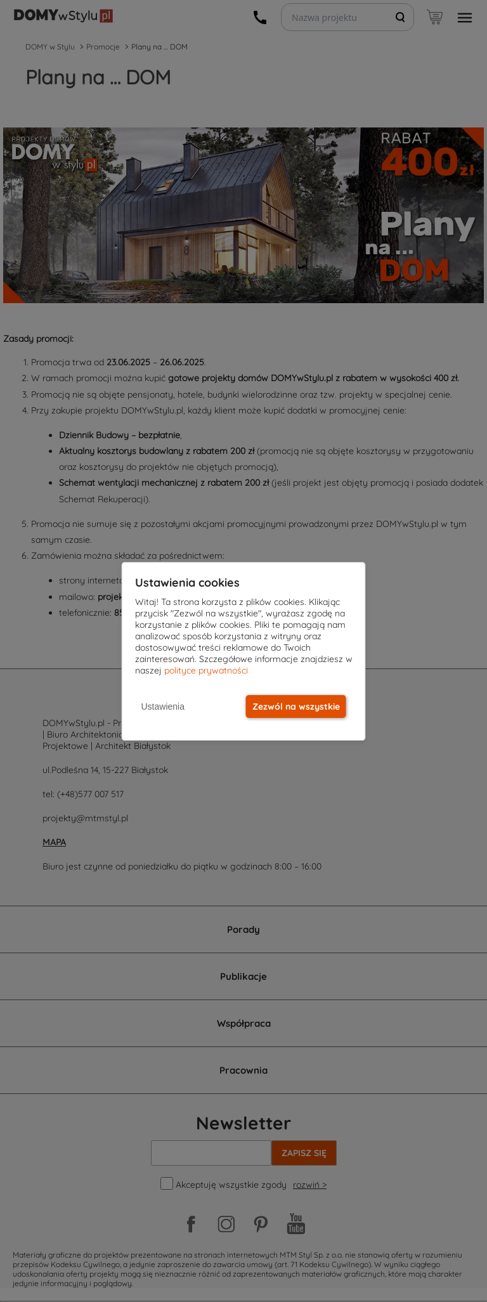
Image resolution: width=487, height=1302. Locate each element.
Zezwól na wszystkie (296, 706)
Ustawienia (163, 706)
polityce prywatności (206, 670)
